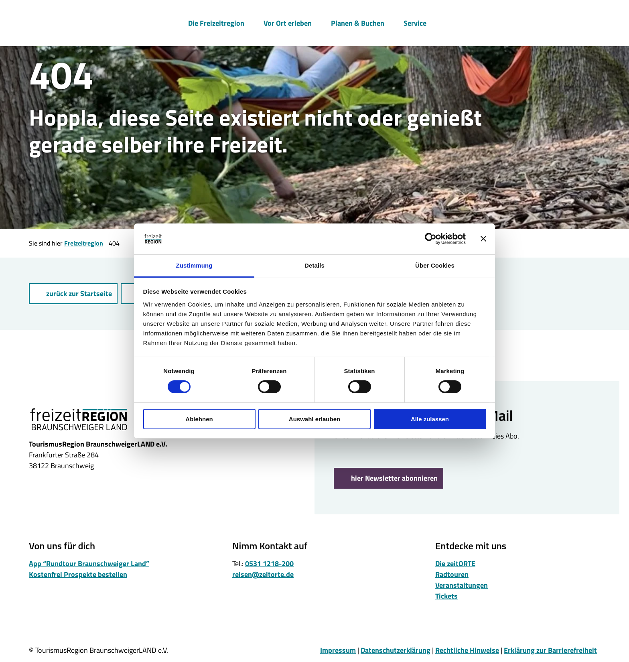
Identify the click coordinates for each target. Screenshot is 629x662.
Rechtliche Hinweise (467, 650)
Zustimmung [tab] (194, 265)
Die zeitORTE (455, 563)
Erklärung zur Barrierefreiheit (550, 650)
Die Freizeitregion (216, 22)
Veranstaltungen (461, 585)
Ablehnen (199, 419)
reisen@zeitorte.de (263, 574)
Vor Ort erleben (288, 22)
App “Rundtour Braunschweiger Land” (89, 563)
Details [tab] (314, 265)
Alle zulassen (430, 419)
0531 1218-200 (269, 563)
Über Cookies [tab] (435, 265)
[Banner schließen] (483, 239)
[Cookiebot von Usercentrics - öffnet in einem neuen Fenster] (431, 239)
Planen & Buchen (357, 22)
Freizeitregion (83, 243)
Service (415, 22)
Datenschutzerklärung (395, 650)
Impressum (338, 650)
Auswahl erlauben (314, 419)
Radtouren (452, 574)
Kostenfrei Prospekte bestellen (78, 574)
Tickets (446, 596)
